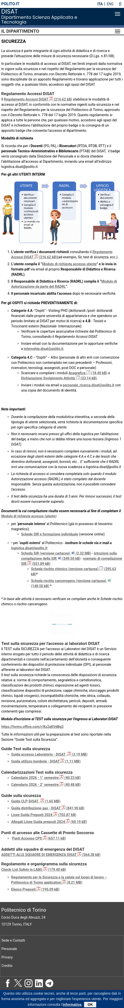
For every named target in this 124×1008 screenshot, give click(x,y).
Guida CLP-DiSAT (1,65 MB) (35, 801)
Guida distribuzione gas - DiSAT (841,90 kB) (47, 808)
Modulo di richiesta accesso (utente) (29, 516)
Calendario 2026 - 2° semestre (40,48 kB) (46, 785)
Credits (6, 966)
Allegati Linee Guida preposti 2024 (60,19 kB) (49, 822)
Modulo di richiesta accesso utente (69, 264)
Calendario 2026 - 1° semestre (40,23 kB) (46, 778)
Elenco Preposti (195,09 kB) (35, 889)
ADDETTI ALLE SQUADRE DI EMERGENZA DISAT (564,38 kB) (50, 855)
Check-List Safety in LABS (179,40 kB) (33, 870)
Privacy (7, 957)
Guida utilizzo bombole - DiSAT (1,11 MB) (46, 761)
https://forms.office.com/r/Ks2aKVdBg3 (32, 727)
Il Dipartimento (20, 31)
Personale (9, 949)
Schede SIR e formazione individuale (49, 534)
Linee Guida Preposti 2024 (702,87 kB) (43, 815)
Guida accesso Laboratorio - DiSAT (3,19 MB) (49, 754)
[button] (120, 4)
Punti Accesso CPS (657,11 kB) (39, 838)
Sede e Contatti (13, 940)
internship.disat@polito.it (43, 349)
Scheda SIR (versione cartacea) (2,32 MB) (56, 553)
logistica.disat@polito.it (29, 548)
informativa (72, 1006)
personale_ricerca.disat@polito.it (88, 385)
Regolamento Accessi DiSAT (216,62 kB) (38, 99)
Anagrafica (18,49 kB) (87, 373)
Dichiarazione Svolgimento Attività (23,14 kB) (59, 378)
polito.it (10, 3)
